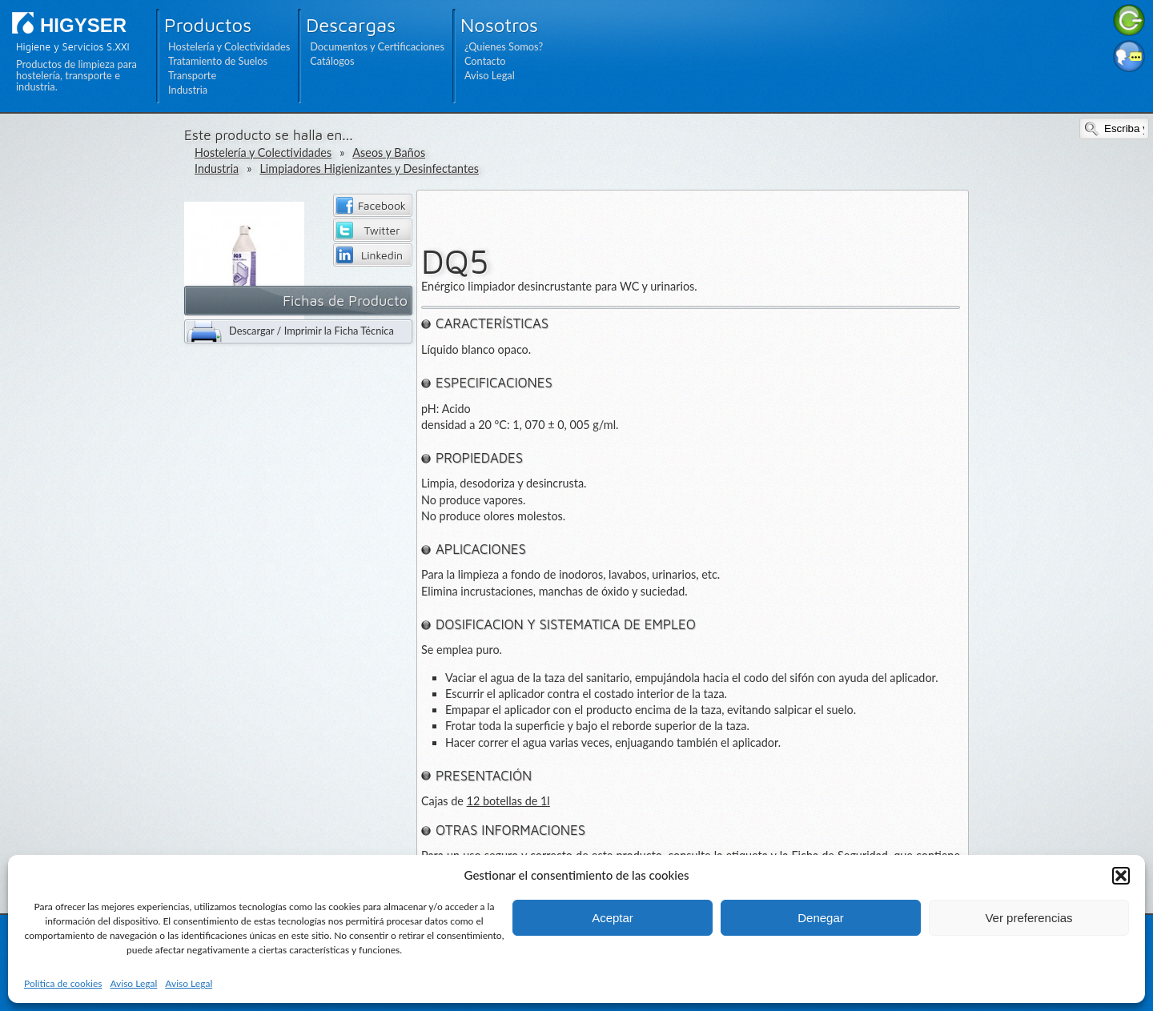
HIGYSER (83, 25)
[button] (1121, 876)
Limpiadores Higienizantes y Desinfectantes (369, 168)
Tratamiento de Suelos (217, 60)
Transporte (192, 75)
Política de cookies (63, 983)
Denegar (820, 918)
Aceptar (612, 918)
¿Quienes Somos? (503, 46)
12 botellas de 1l (508, 801)
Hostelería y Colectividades (229, 46)
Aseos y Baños (388, 152)
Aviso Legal (133, 983)
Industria (187, 89)
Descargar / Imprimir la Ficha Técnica (311, 330)
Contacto (485, 60)
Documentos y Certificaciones (377, 46)
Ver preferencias (1028, 918)
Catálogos (332, 60)
